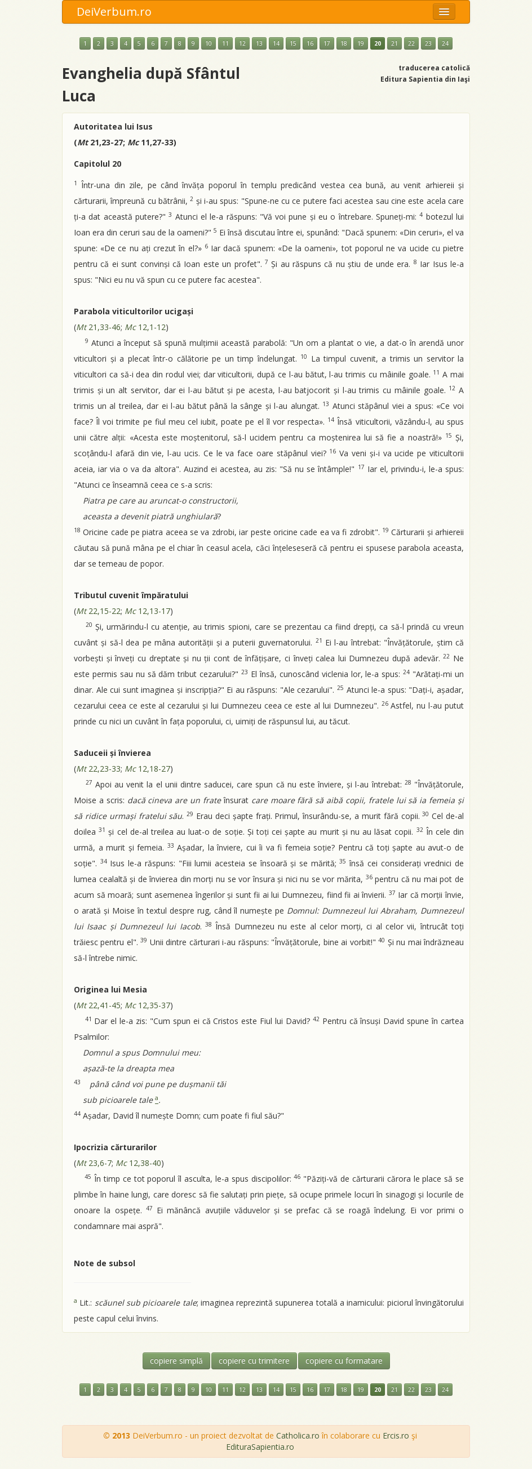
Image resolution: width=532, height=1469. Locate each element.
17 (326, 43)
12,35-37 (147, 1005)
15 (293, 43)
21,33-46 (98, 327)
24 (445, 43)
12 (242, 43)
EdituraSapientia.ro (260, 1446)
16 (310, 43)
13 (259, 43)
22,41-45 (98, 1005)
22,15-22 (98, 611)
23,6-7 (94, 1163)
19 (360, 43)
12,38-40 (138, 1163)
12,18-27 (147, 768)
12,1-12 (145, 327)
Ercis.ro (396, 1435)
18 (343, 43)
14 (276, 43)
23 (428, 43)
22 (411, 43)
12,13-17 (147, 611)
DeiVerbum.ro (114, 11)
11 (225, 43)
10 (208, 43)
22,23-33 (98, 768)
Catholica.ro (298, 1435)
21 (394, 43)
